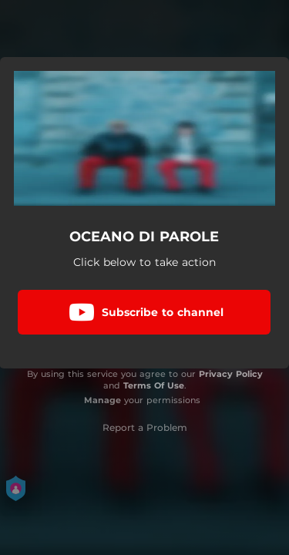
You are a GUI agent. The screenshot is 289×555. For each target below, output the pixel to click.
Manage (102, 400)
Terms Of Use (153, 385)
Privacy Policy (231, 373)
